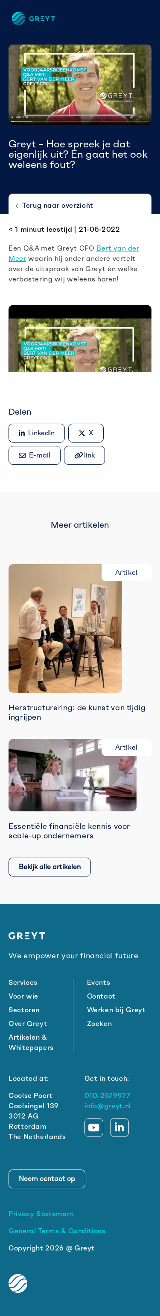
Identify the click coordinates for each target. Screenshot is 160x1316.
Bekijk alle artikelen (50, 867)
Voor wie (23, 996)
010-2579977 (107, 1096)
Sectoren (24, 1010)
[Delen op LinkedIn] (37, 433)
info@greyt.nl (107, 1106)
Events (99, 982)
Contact (101, 996)
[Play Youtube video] (80, 331)
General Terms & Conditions (57, 1231)
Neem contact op (47, 1179)
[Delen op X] (86, 433)
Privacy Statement (41, 1214)
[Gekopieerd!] (84, 455)
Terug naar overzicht (54, 205)
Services (23, 982)
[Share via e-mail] (35, 455)
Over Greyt (28, 1024)
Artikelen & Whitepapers (31, 1042)
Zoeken (99, 1024)
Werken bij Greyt (116, 1010)
